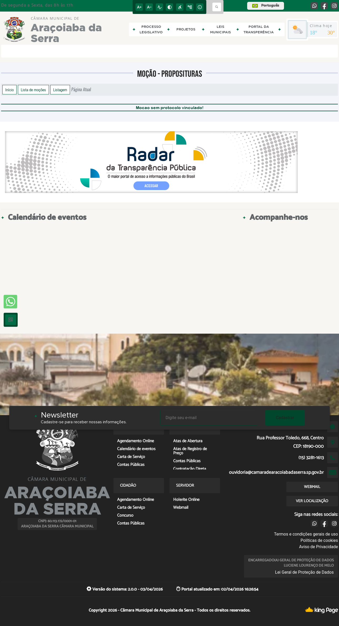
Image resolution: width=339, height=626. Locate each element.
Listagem (60, 89)
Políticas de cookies (319, 540)
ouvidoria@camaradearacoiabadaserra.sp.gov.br (276, 472)
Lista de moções (33, 89)
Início (9, 89)
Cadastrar (285, 417)
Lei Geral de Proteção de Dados (304, 572)
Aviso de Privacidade (318, 546)
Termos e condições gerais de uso (306, 534)
